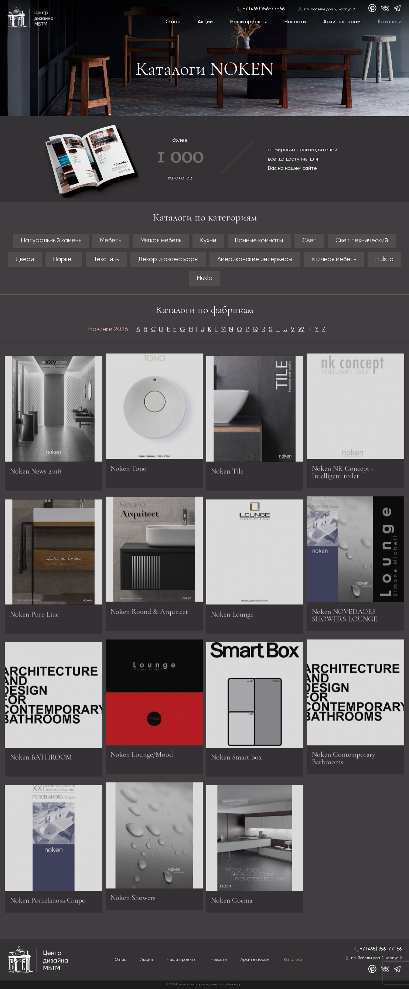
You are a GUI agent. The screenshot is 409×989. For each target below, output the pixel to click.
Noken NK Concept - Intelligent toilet (343, 470)
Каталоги (390, 21)
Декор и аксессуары (168, 259)
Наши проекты (248, 21)
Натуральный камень (51, 241)
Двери (25, 259)
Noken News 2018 (35, 473)
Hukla (204, 278)
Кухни (208, 241)
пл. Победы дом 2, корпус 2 (329, 9)
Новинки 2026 (108, 329)
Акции (205, 21)
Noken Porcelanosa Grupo (48, 902)
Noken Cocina (231, 902)
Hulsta (384, 259)
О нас (173, 21)
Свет (309, 241)
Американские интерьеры (254, 259)
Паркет (64, 259)
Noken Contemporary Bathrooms (343, 756)
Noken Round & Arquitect (149, 609)
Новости (295, 21)
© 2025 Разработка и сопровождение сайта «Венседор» (204, 984)
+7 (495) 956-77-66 (263, 9)
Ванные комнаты (259, 241)
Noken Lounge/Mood (141, 752)
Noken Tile (227, 473)
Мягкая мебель (160, 241)
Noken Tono (128, 466)
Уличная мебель (333, 259)
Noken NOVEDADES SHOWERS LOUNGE (344, 613)
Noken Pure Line (34, 616)
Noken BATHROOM (41, 759)
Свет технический (361, 241)
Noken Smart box (236, 759)
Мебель (110, 241)
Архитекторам (342, 21)
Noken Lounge (232, 616)
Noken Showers (133, 895)
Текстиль (106, 259)
